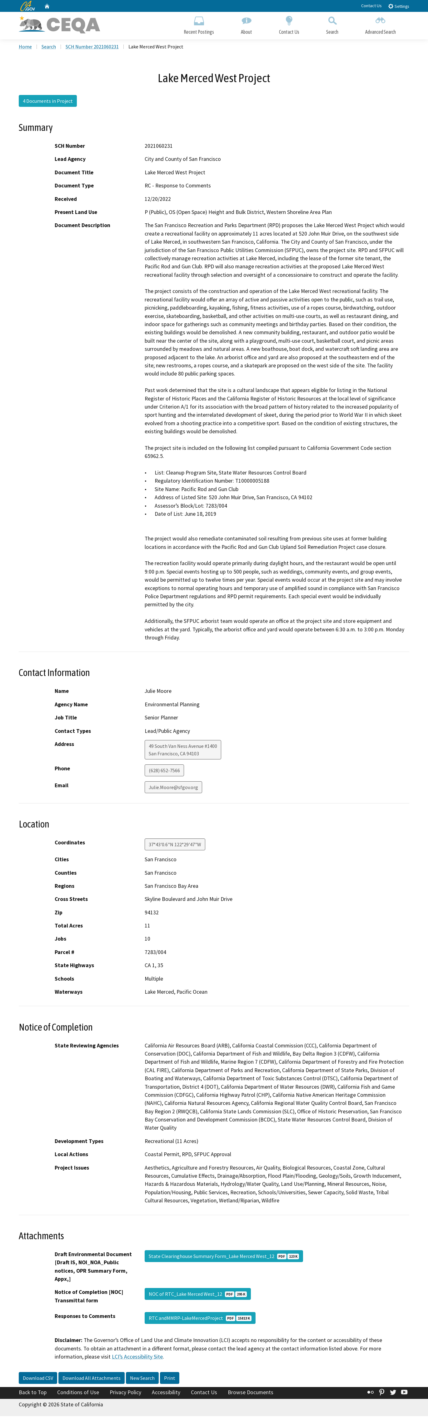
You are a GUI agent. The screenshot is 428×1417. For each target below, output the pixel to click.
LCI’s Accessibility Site (137, 1357)
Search (332, 24)
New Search (142, 1378)
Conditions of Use (78, 1393)
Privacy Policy (125, 1393)
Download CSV (38, 1378)
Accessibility (166, 1393)
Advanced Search (380, 24)
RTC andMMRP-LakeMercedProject (200, 1319)
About (246, 24)
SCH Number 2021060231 (92, 47)
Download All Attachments (91, 1378)
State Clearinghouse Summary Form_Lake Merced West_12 (224, 1257)
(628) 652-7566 (164, 771)
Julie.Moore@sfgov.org (173, 788)
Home (25, 47)
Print (169, 1378)
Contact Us (371, 5)
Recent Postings (199, 24)
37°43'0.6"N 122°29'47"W (175, 845)
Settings (398, 6)
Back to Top (33, 1393)
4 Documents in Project (48, 101)
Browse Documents (250, 1393)
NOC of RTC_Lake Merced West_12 (198, 1295)
